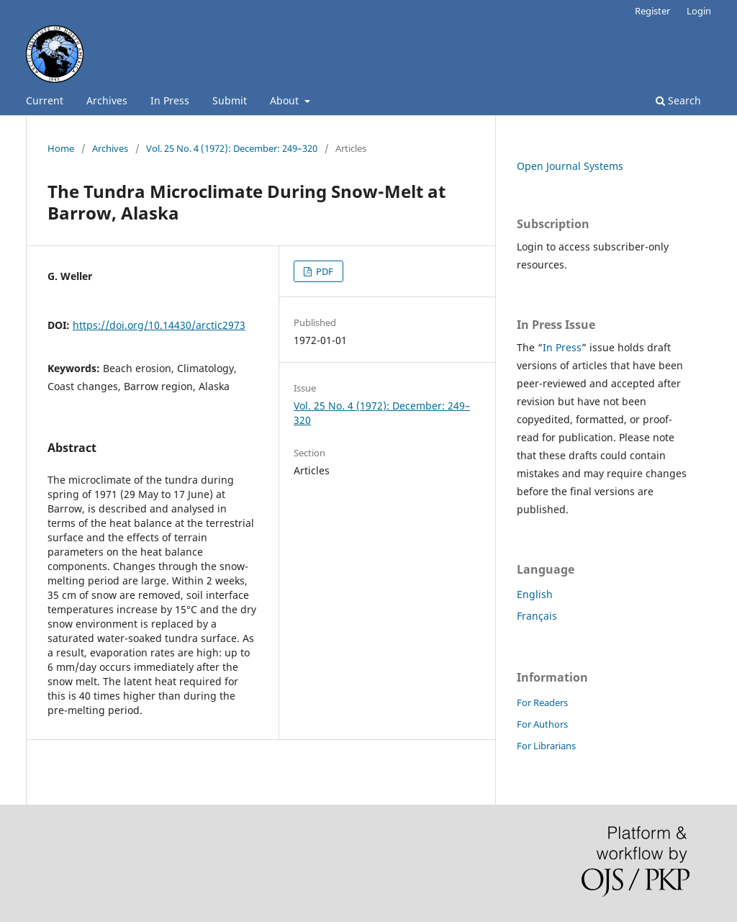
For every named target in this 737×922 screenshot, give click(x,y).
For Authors (542, 724)
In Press (169, 100)
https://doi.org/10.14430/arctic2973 (159, 325)
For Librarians (546, 745)
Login (699, 10)
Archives (106, 100)
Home (61, 148)
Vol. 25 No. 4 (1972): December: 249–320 (231, 148)
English (535, 594)
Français (537, 616)
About (286, 100)
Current (44, 100)
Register (652, 10)
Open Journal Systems (570, 166)
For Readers (542, 702)
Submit (229, 100)
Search (678, 100)
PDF (323, 271)
